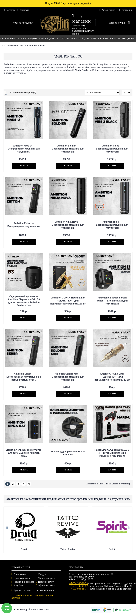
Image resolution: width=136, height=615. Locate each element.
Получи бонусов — (68, 3)
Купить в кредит (21, 590)
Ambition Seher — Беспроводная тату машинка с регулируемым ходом (23, 376)
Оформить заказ (46, 585)
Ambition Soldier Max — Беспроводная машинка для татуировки (68, 376)
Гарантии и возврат (24, 581)
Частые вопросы (46, 578)
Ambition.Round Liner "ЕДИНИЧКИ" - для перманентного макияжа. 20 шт (112, 376)
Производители (22, 578)
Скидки (42, 574)
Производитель (15, 45)
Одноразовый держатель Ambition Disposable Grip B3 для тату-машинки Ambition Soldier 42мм (24, 301)
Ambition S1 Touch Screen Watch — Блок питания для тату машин (112, 300)
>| (29, 483)
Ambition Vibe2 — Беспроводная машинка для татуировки (112, 148)
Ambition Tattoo (36, 45)
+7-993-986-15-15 (78, 588)
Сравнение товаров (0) (23, 92)
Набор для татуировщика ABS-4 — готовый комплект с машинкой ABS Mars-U (112, 453)
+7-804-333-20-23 (78, 583)
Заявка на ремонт (45, 590)
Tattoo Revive (67, 549)
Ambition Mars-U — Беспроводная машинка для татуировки (24, 148)
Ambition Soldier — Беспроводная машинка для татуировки (68, 148)
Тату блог (19, 585)
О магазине (20, 574)
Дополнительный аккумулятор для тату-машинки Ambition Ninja (23, 453)
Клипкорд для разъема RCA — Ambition (68, 453)
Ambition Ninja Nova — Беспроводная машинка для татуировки (68, 224)
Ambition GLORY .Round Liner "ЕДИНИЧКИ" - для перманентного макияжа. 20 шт (68, 300)
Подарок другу (46, 581)
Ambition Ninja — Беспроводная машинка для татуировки (112, 224)
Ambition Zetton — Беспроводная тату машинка (23, 225)
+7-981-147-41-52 (78, 586)
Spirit (112, 549)
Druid (24, 549)
